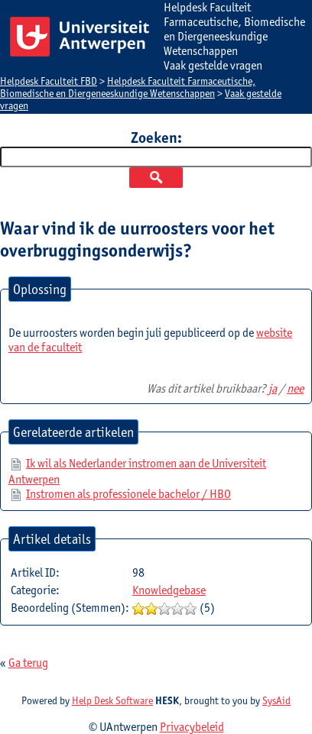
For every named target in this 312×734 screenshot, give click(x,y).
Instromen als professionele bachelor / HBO (128, 494)
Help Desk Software (112, 700)
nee (295, 388)
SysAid (276, 700)
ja (272, 388)
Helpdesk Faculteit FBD (48, 81)
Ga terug (28, 662)
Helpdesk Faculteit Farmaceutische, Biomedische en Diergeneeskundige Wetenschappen (127, 87)
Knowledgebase (169, 590)
